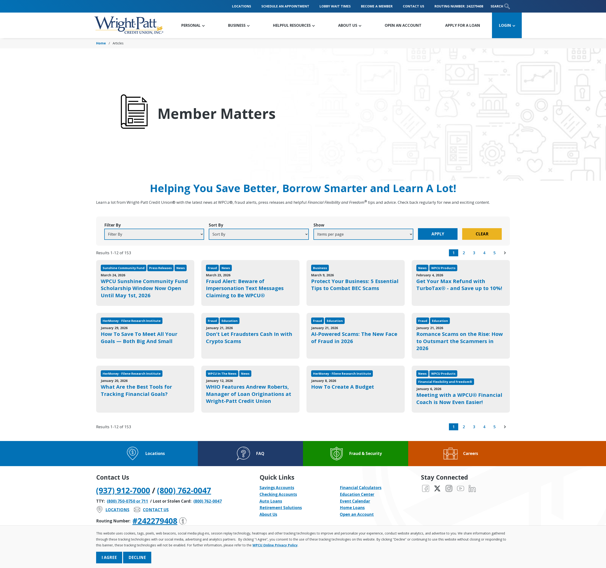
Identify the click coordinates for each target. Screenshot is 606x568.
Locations (241, 6)
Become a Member (377, 6)
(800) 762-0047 (184, 490)
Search (500, 6)
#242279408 (159, 520)
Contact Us (413, 6)
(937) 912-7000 (123, 490)
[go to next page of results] (504, 252)
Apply (437, 234)
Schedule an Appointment (285, 6)
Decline (137, 557)
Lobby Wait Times (335, 6)
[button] (192, 25)
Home (101, 43)
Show (318, 225)
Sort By (216, 225)
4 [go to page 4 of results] (484, 252)
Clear (482, 234)
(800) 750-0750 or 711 (127, 501)
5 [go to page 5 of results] (494, 252)
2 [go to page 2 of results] (464, 252)
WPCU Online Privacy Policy (275, 545)
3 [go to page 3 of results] (474, 252)
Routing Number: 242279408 (458, 6)
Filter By (112, 225)
